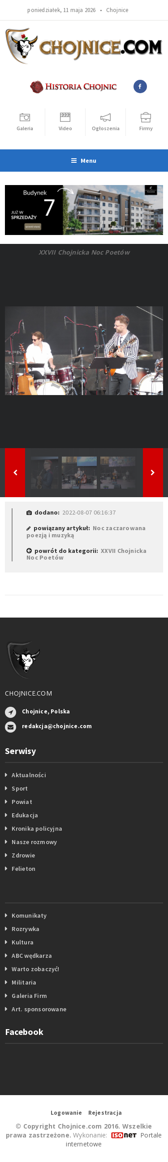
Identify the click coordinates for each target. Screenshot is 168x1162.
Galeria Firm (29, 996)
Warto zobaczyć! (35, 969)
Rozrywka (25, 929)
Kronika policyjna (37, 828)
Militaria (24, 982)
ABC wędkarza (32, 956)
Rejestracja (105, 1113)
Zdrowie (23, 855)
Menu (83, 160)
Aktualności (29, 775)
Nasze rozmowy (34, 842)
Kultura (22, 942)
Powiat (22, 802)
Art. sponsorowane (39, 1009)
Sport (20, 788)
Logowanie (66, 1113)
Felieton (23, 869)
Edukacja (25, 815)
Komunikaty (29, 915)
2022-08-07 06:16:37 (89, 512)
